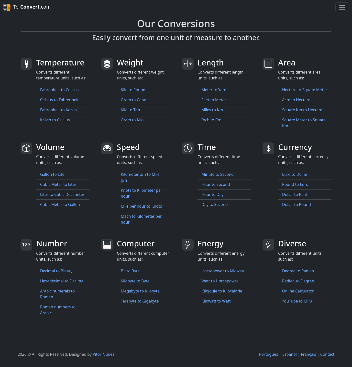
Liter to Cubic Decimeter (62, 194)
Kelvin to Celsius (55, 120)
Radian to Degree (298, 281)
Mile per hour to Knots (141, 206)
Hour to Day (212, 194)
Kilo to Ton (130, 110)
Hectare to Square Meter (304, 89)
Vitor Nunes (103, 354)
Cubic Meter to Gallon (60, 204)
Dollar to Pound (296, 204)
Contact (327, 354)
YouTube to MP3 (297, 301)
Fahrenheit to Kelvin (58, 110)
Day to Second (214, 204)
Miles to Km (212, 110)
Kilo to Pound (133, 89)
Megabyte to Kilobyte (140, 291)
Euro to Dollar (295, 174)
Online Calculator (298, 291)
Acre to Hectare (296, 99)
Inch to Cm (211, 120)
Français (308, 354)
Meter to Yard (213, 89)
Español (289, 354)
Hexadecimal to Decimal (62, 281)
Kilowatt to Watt (216, 301)
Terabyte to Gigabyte (140, 301)
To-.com (27, 7)
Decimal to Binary (56, 271)
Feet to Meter (213, 99)
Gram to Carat (134, 99)
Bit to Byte (130, 271)
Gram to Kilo (132, 120)
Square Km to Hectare (302, 110)
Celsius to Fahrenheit (59, 99)
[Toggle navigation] (342, 7)
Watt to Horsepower (219, 281)
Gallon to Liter (53, 174)
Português (268, 354)
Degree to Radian (298, 271)
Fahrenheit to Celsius (59, 89)
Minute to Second (217, 174)
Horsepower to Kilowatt (223, 271)
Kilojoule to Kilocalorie (221, 291)
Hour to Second (215, 184)
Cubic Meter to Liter (58, 184)
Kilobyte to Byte (135, 281)
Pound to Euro (295, 184)
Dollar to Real (294, 194)
